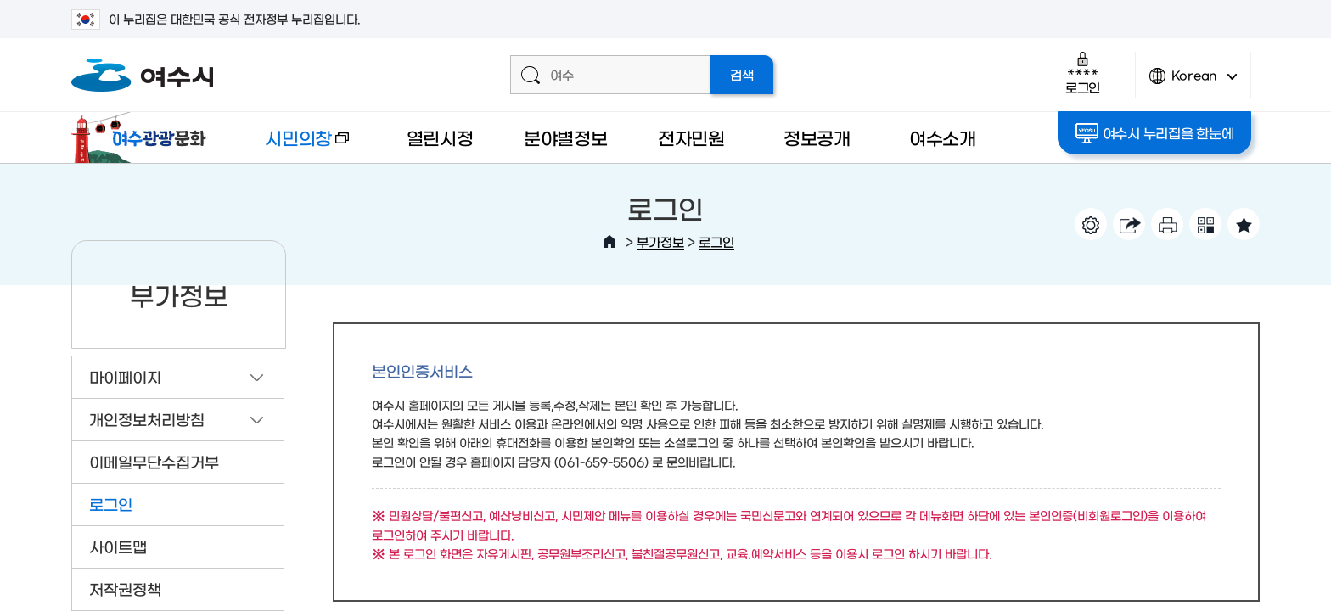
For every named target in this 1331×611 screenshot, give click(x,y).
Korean (1193, 83)
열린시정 (440, 137)
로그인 (1082, 72)
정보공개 (817, 137)
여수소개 (942, 137)
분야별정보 (566, 137)
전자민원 (691, 137)
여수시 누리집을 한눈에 (1154, 133)
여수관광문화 (143, 137)
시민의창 (293, 145)
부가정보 (660, 241)
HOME (609, 242)
